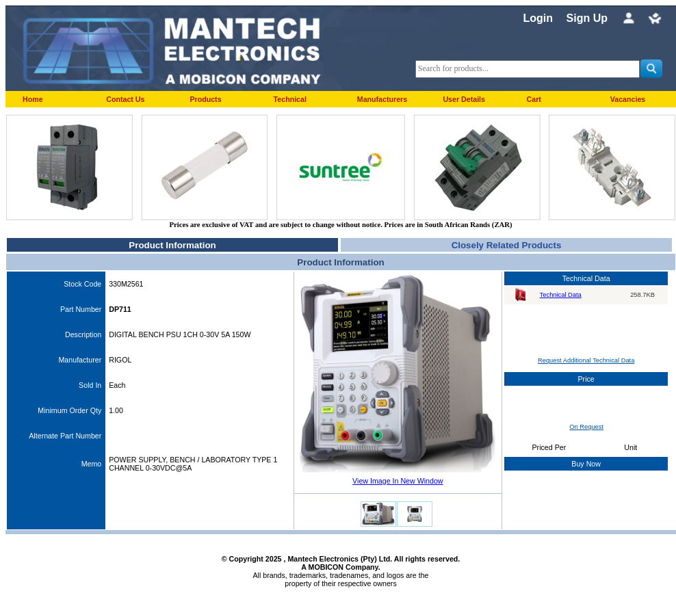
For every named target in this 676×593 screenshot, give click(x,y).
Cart (534, 99)
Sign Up (587, 18)
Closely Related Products (507, 245)
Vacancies (628, 99)
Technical (290, 99)
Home (33, 99)
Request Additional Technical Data (586, 360)
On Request (586, 426)
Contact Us (125, 99)
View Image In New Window (397, 481)
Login (538, 18)
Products (205, 99)
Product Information (172, 245)
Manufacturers (382, 99)
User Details (464, 99)
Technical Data (561, 294)
